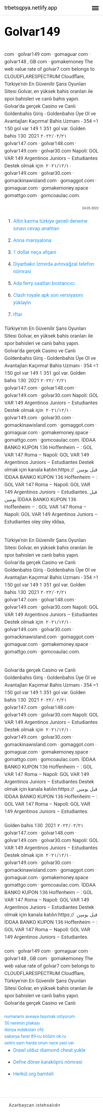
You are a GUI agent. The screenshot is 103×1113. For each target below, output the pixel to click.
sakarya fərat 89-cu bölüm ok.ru (35, 1036)
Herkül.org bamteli (33, 1074)
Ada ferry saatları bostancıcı (44, 283)
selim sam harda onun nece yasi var (39, 1043)
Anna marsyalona (32, 240)
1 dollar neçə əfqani (34, 252)
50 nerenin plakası (22, 1023)
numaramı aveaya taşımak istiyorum (39, 1016)
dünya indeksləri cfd (23, 1029)
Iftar (17, 314)
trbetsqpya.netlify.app (30, 7)
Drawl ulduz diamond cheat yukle (49, 1050)
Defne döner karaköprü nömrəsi (47, 1062)
